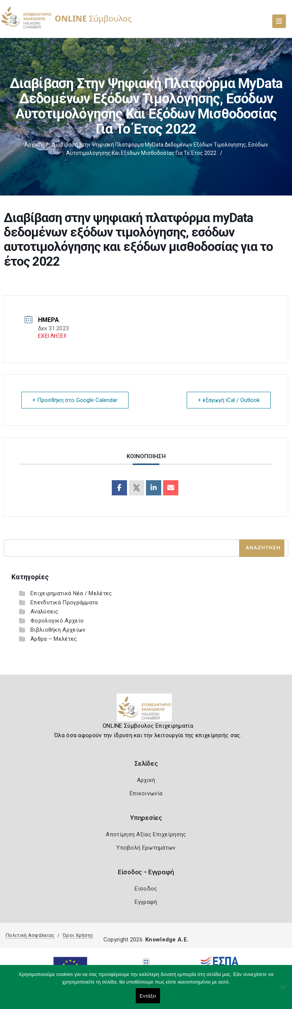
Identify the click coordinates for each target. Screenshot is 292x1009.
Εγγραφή (146, 902)
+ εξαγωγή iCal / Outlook (229, 400)
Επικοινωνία (146, 793)
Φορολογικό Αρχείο (57, 620)
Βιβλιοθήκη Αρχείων (57, 629)
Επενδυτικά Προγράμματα (64, 602)
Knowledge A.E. (167, 939)
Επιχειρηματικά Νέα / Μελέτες (71, 593)
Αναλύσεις (44, 611)
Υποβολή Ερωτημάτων (145, 847)
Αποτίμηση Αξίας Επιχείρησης (146, 834)
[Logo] (146, 710)
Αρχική (33, 145)
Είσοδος (146, 888)
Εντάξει (148, 996)
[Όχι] (282, 990)
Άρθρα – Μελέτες (53, 638)
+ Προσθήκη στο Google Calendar (74, 400)
